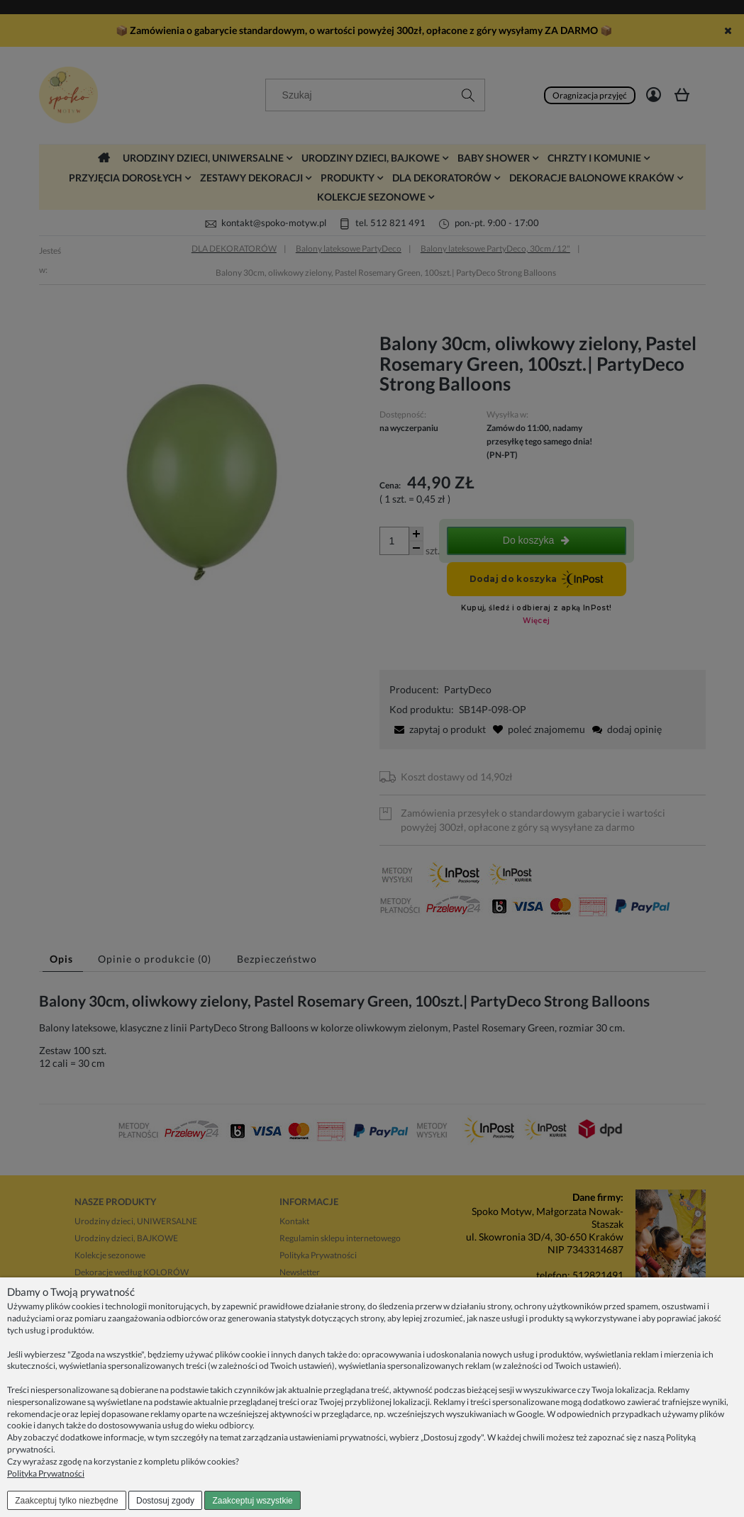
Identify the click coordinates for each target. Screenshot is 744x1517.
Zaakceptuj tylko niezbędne (66, 1501)
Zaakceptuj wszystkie (252, 1501)
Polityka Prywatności (45, 1473)
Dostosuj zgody (165, 1501)
